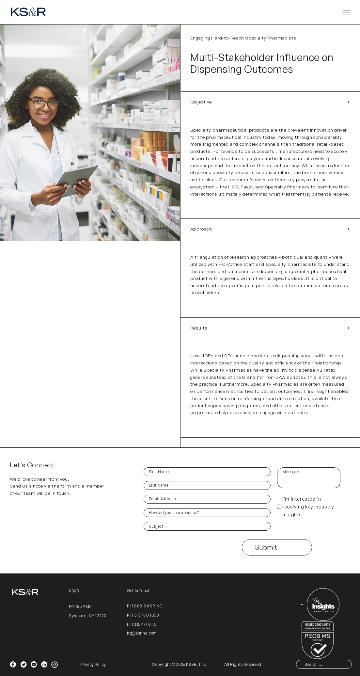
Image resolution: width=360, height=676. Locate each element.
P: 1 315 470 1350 (143, 615)
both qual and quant (304, 257)
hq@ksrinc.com (142, 633)
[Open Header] (346, 12)
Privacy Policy (93, 664)
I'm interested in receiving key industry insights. (308, 507)
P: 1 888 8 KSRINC (145, 606)
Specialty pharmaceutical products (230, 130)
